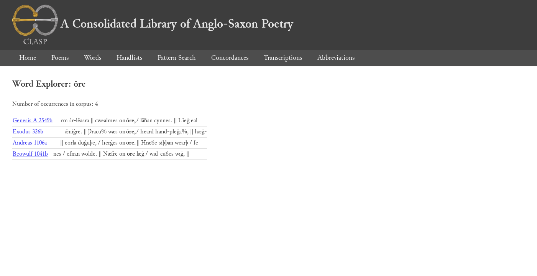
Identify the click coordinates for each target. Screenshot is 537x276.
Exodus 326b (28, 131)
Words (92, 57)
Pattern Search (177, 57)
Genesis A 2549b (33, 120)
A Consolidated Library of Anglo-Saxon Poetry (152, 24)
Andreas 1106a (30, 142)
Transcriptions (283, 57)
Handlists (129, 57)
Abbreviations (336, 57)
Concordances (229, 57)
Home (27, 57)
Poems (60, 57)
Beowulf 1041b (30, 154)
